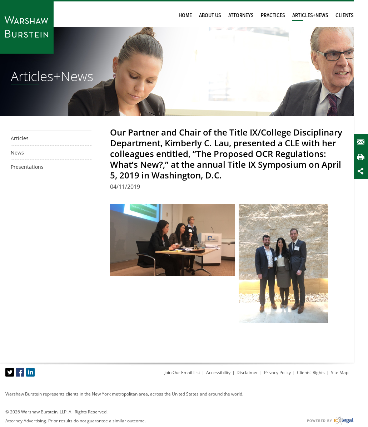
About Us (210, 15)
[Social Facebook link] (20, 372)
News (17, 152)
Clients (344, 15)
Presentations (27, 166)
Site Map (339, 372)
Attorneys (241, 15)
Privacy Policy (277, 372)
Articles (20, 138)
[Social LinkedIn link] (30, 372)
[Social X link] (9, 372)
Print (362, 156)
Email (362, 142)
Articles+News (310, 15)
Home (185, 15)
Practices (273, 15)
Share (362, 171)
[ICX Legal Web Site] (330, 420)
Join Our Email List (182, 372)
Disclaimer (247, 372)
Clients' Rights (311, 372)
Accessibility (218, 372)
